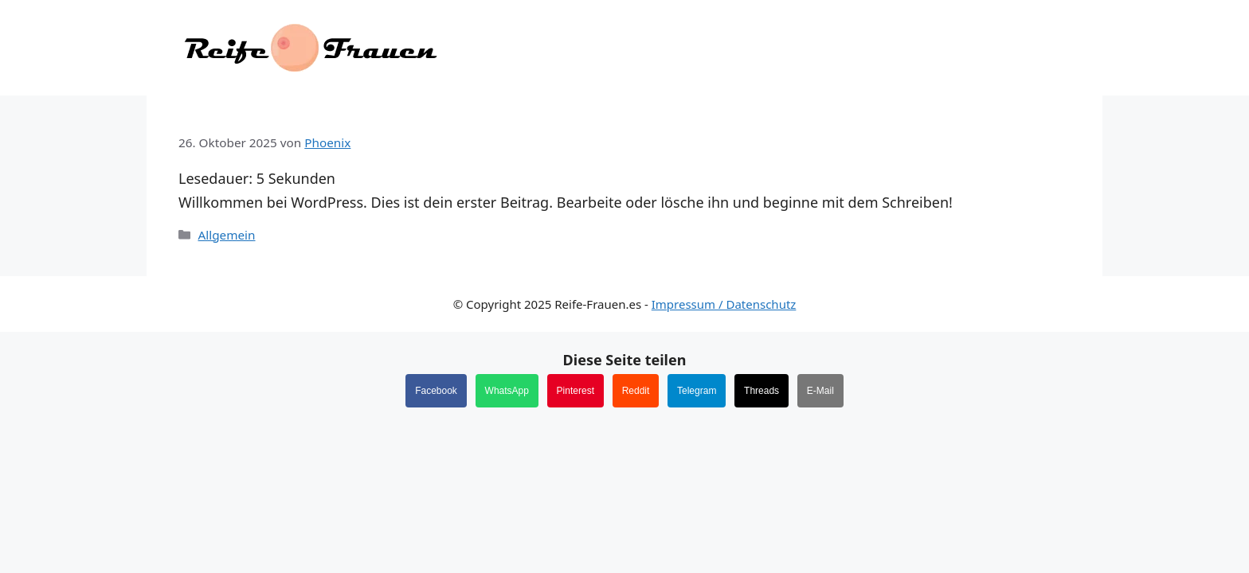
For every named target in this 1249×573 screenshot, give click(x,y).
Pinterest (575, 390)
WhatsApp (507, 390)
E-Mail (820, 390)
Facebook (436, 390)
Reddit (636, 390)
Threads (761, 390)
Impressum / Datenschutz (724, 304)
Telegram (696, 390)
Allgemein (226, 235)
